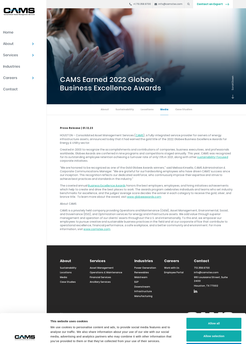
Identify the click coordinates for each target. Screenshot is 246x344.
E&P (136, 281)
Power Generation (145, 267)
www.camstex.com (96, 229)
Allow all (214, 293)
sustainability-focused (212, 157)
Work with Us (171, 267)
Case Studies (183, 109)
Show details (202, 336)
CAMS (140, 135)
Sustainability (125, 109)
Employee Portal (174, 272)
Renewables (141, 272)
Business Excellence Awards (106, 186)
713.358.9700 (202, 267)
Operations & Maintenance (106, 272)
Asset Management (102, 267)
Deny (214, 318)
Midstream (140, 277)
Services (10, 55)
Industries (11, 66)
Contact (10, 89)
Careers (10, 77)
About (8, 43)
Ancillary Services (100, 281)
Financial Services (100, 277)
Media (164, 109)
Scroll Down (232, 96)
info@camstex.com (206, 272)
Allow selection (213, 306)
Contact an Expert (213, 4)
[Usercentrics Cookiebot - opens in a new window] (25, 336)
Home (8, 32)
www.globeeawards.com (144, 197)
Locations (147, 109)
